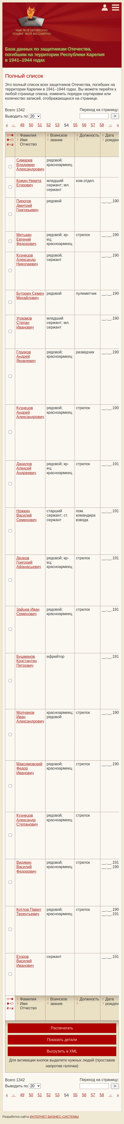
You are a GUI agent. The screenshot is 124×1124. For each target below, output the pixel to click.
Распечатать (62, 1028)
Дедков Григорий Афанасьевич (28, 562)
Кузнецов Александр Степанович (27, 819)
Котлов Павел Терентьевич (28, 911)
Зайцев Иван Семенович (27, 611)
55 (75, 125)
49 (22, 125)
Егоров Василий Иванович (25, 961)
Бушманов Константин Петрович (26, 660)
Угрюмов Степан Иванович (25, 322)
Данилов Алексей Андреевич (26, 468)
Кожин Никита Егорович (28, 183)
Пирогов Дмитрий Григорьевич (27, 205)
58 (102, 125)
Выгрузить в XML (62, 1051)
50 (31, 125)
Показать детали (62, 1040)
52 (48, 125)
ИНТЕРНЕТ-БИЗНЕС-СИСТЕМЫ (54, 1116)
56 (84, 125)
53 (57, 125)
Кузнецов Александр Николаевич (27, 259)
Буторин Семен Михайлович (30, 295)
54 (66, 125)
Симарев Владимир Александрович (30, 164)
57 (93, 125)
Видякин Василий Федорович (26, 866)
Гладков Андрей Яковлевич (26, 356)
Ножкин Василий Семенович (26, 515)
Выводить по (17, 116)
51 (40, 125)
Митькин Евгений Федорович (26, 239)
